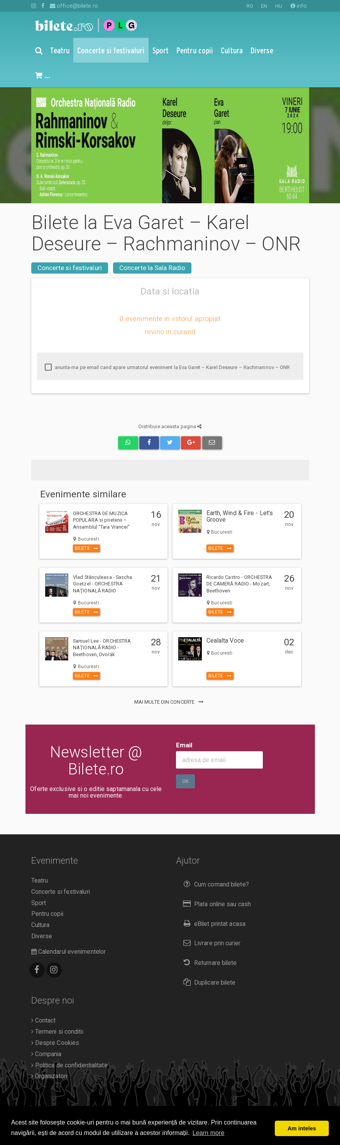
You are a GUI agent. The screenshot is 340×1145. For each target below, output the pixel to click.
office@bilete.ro (74, 6)
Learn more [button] (209, 1133)
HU (278, 6)
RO (250, 6)
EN (264, 6)
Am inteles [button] (302, 1128)
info (299, 6)
